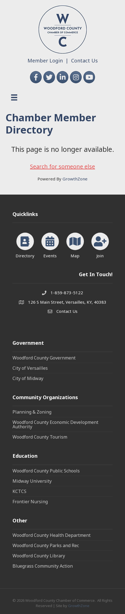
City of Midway (27, 378)
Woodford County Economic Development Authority (55, 424)
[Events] (50, 244)
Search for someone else (62, 166)
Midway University (32, 481)
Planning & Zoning (31, 412)
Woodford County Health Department (51, 535)
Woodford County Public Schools (46, 471)
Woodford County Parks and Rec (45, 545)
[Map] (75, 244)
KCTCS (19, 491)
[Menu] (14, 97)
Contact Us (84, 60)
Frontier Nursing (30, 502)
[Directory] (25, 244)
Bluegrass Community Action (42, 566)
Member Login (45, 60)
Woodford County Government (44, 358)
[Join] (100, 244)
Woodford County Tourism (39, 437)
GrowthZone (75, 179)
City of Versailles (30, 368)
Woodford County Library (38, 556)
